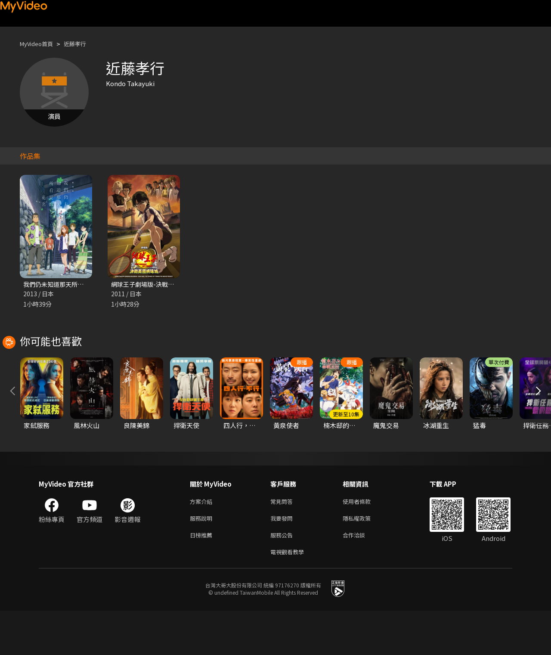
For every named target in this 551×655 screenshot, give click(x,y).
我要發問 (283, 559)
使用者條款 (364, 541)
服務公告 (283, 577)
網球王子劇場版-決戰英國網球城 (157, 284)
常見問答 (283, 541)
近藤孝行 (83, 43)
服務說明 (203, 559)
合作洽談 (361, 577)
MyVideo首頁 (39, 43)
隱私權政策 (364, 559)
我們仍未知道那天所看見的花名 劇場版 (78, 284)
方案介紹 (203, 541)
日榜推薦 (203, 577)
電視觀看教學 (289, 595)
